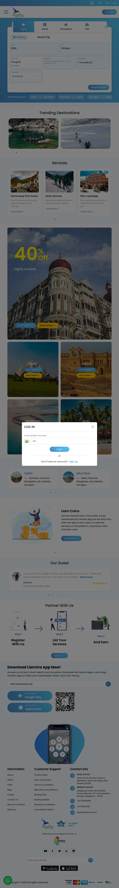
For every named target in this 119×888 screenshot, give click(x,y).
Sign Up (73, 461)
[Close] (92, 426)
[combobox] (27, 441)
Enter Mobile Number (35, 435)
